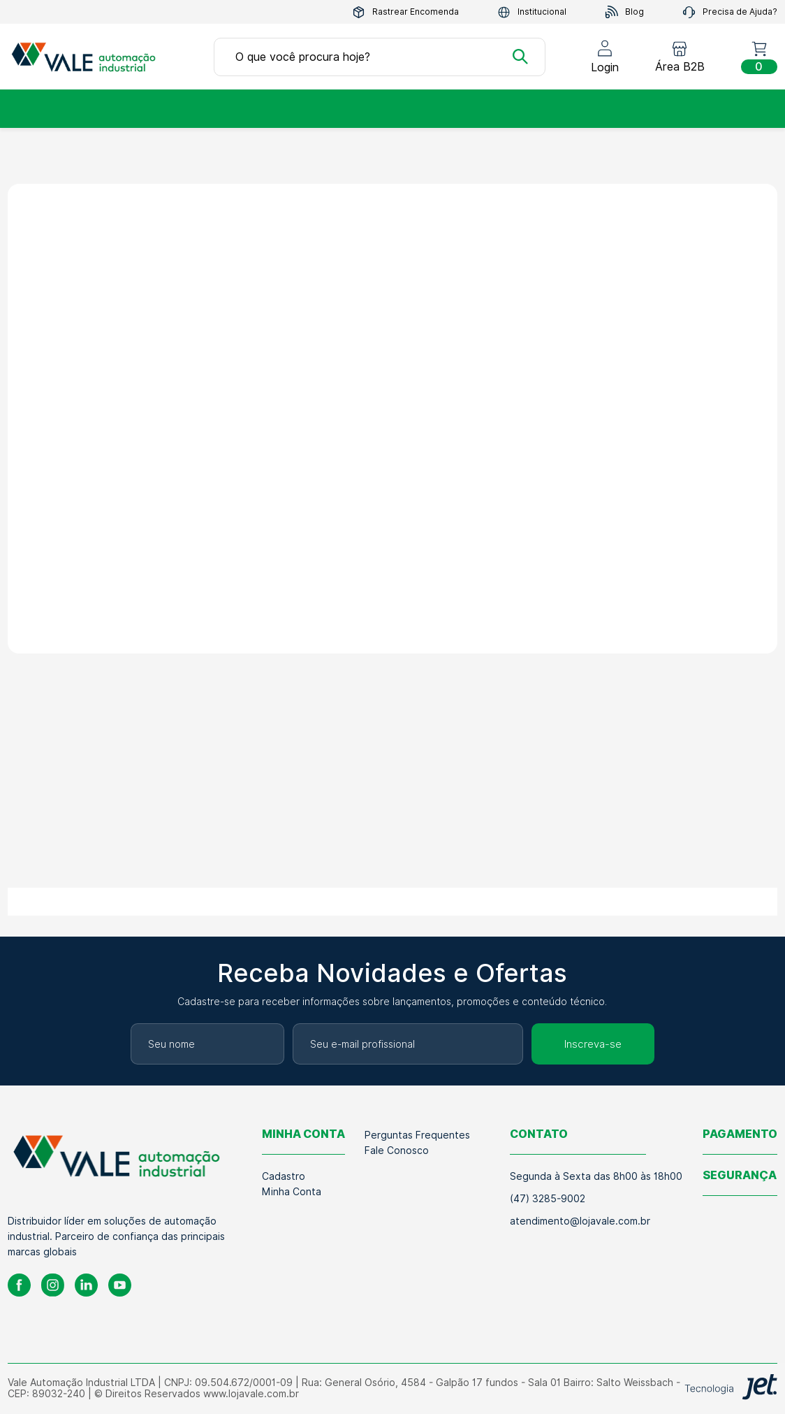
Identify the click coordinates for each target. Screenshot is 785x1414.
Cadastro (283, 1176)
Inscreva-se (593, 1044)
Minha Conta (291, 1191)
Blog (624, 12)
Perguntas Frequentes (417, 1135)
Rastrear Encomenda (405, 12)
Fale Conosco (397, 1150)
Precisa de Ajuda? (729, 12)
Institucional (531, 12)
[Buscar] (520, 56)
